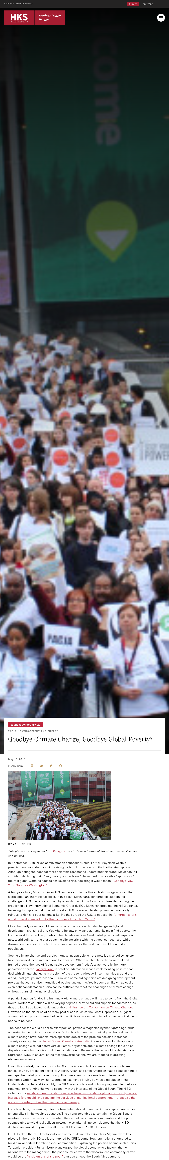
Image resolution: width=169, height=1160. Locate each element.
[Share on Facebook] (60, 766)
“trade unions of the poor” (45, 1156)
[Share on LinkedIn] (32, 766)
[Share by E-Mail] (41, 766)
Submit (133, 4)
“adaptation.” (45, 969)
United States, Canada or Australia (65, 1041)
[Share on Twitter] (51, 766)
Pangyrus (59, 851)
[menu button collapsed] (161, 18)
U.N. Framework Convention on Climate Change (99, 1007)
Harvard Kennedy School (19, 3)
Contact (148, 4)
